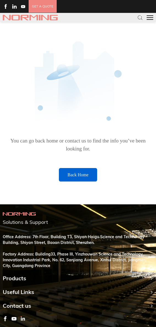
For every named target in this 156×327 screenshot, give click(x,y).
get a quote (42, 6)
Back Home (78, 174)
